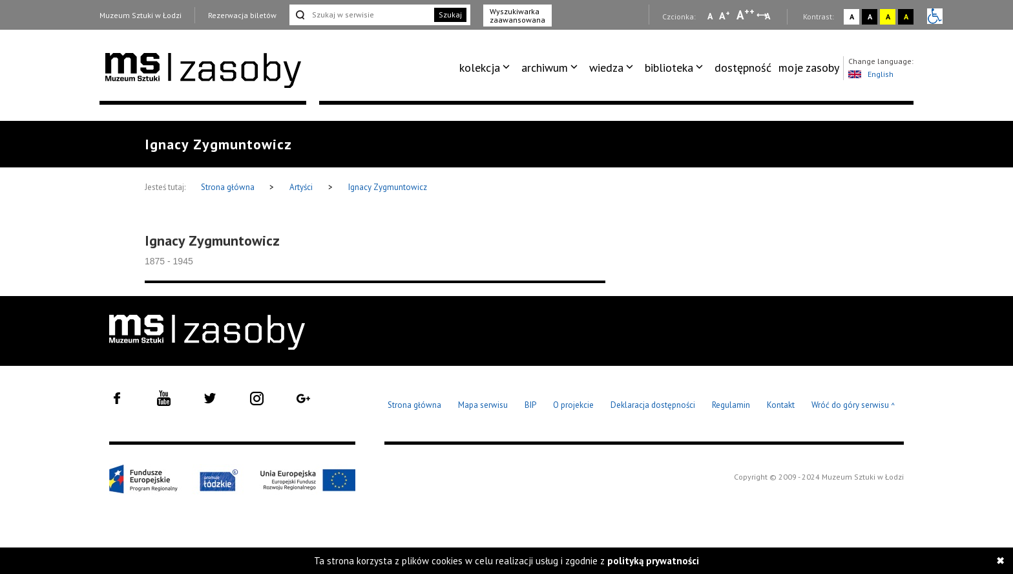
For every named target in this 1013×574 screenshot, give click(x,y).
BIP (530, 404)
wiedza (606, 67)
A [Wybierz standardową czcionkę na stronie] (724, 15)
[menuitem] (486, 68)
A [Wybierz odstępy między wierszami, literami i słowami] (768, 16)
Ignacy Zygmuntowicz (387, 187)
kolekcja (479, 67)
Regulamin (731, 404)
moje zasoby (808, 67)
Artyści (301, 187)
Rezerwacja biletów (242, 15)
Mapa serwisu (483, 404)
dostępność (743, 67)
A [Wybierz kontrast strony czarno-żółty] (906, 16)
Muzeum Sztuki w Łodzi (140, 15)
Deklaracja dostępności (653, 404)
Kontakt (781, 404)
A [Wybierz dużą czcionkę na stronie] (745, 15)
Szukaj (450, 14)
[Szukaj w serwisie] (360, 15)
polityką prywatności (653, 561)
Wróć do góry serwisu (853, 405)
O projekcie (573, 404)
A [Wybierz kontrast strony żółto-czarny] (888, 16)
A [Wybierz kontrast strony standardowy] (852, 16)
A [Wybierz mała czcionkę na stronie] (710, 16)
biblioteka (669, 67)
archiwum (544, 67)
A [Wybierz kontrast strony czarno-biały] (870, 16)
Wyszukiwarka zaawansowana (517, 15)
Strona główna (228, 187)
